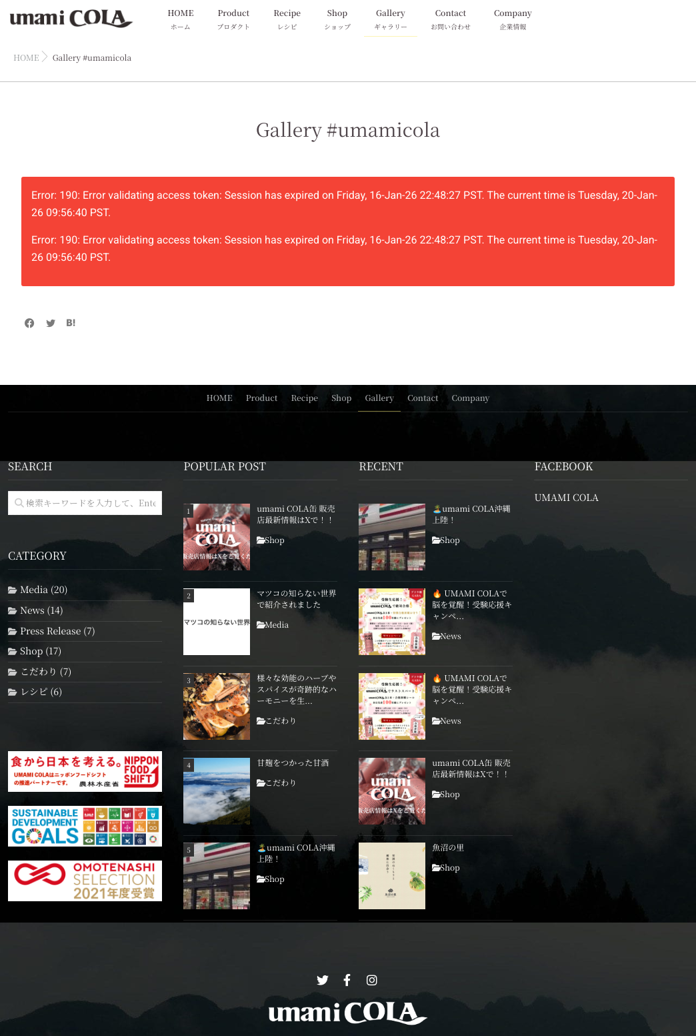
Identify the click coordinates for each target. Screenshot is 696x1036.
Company (513, 20)
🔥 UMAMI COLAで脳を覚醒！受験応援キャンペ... (472, 605)
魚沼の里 (448, 848)
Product (233, 20)
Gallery (390, 20)
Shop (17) (40, 651)
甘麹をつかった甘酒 (293, 763)
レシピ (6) (41, 692)
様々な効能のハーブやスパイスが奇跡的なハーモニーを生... (297, 689)
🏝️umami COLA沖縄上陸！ (296, 854)
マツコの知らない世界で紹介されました (296, 599)
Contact (451, 20)
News (450, 635)
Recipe (287, 20)
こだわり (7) (45, 671)
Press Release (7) (57, 630)
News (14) (41, 610)
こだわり (281, 720)
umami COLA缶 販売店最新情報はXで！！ (296, 515)
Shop (337, 20)
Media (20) (44, 590)
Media (277, 624)
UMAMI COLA (566, 498)
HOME (180, 20)
